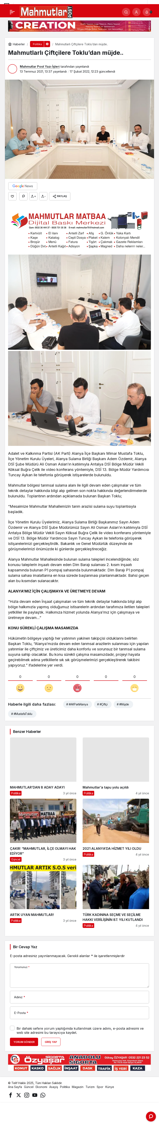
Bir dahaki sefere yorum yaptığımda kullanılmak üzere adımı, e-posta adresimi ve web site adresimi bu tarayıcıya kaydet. (80, 1030)
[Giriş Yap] (136, 12)
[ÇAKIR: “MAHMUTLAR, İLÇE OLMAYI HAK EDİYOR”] (43, 830)
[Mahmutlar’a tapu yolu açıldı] (116, 766)
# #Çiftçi (102, 704)
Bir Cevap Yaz (25, 947)
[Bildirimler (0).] (147, 12)
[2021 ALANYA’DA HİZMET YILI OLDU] (116, 830)
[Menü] (12, 12)
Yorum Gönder (24, 1042)
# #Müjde (123, 704)
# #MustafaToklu (21, 714)
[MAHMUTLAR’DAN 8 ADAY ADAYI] (43, 766)
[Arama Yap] (126, 12)
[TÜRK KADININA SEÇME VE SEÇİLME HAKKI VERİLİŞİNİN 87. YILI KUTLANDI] (116, 896)
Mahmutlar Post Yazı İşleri (40, 66)
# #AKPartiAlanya (77, 704)
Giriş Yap (51, 1042)
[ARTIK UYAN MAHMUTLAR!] (43, 896)
